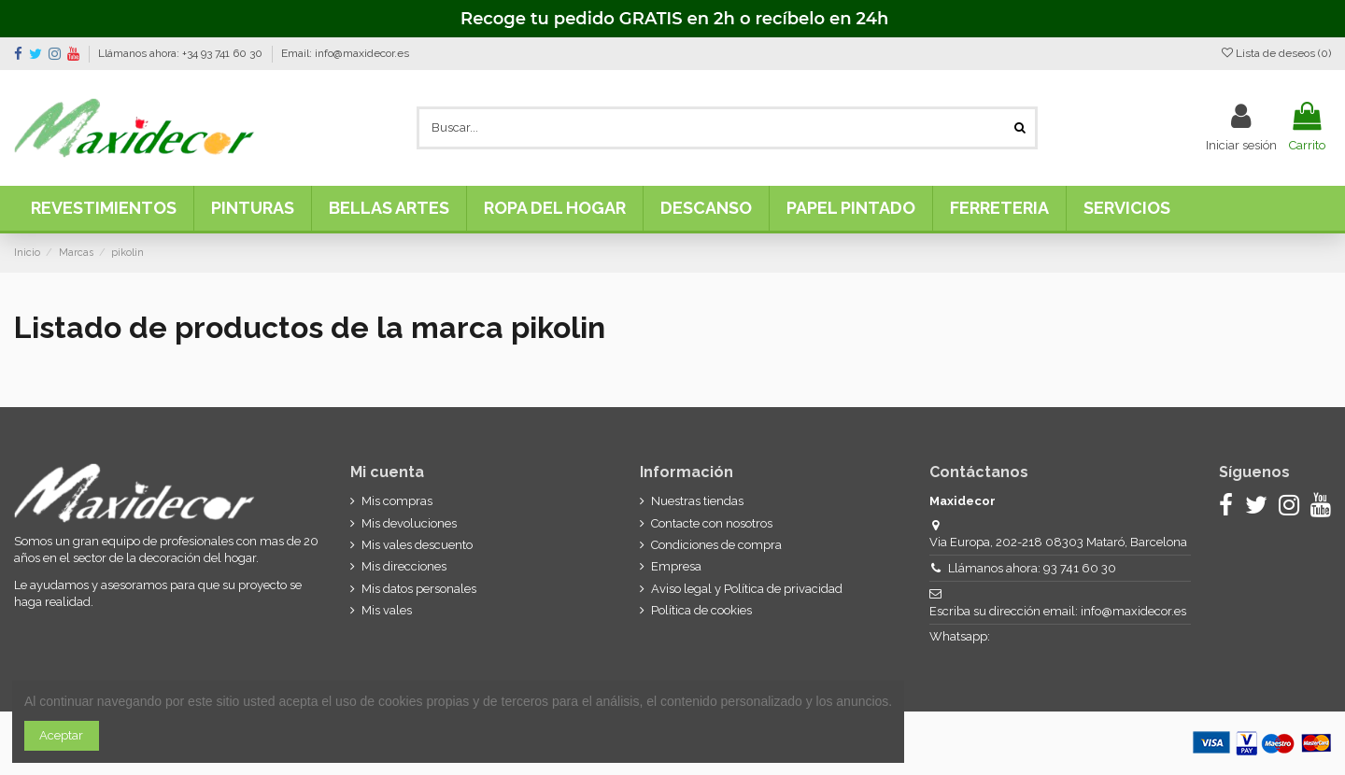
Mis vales (386, 610)
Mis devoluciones (409, 523)
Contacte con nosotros (711, 523)
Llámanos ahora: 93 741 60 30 (1032, 568)
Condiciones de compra (716, 545)
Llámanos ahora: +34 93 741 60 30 (181, 53)
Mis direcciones (403, 566)
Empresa (676, 566)
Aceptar (61, 735)
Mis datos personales (418, 589)
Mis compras (396, 501)
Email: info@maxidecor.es (345, 53)
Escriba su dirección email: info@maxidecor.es (1057, 611)
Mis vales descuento (417, 545)
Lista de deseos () (1276, 53)
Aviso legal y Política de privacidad (746, 589)
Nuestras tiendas (697, 501)
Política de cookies (701, 610)
